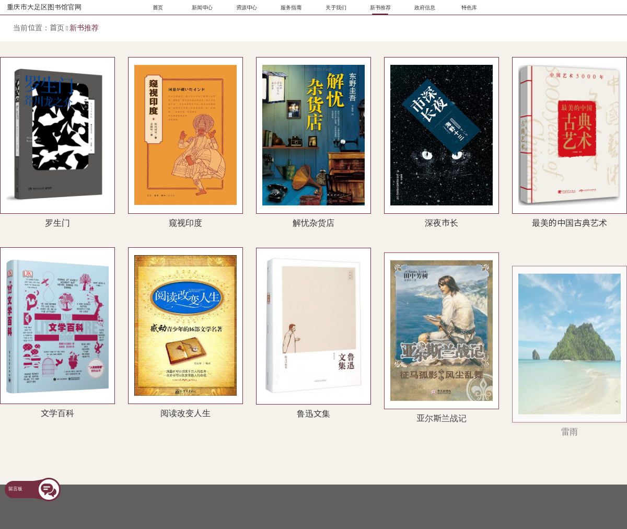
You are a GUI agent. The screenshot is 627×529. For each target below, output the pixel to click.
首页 (57, 27)
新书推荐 (84, 27)
